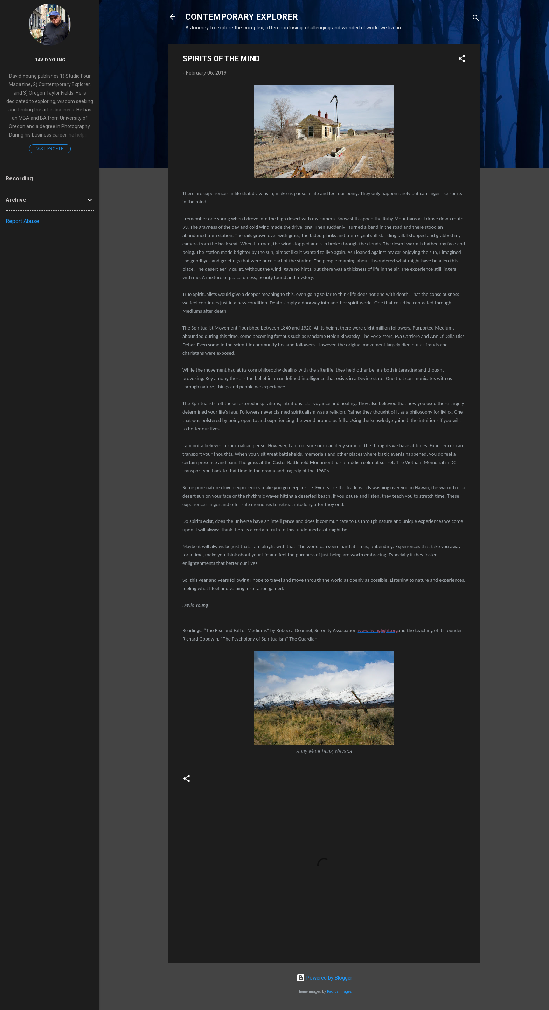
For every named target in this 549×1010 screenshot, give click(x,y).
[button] (462, 59)
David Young (49, 59)
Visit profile (49, 148)
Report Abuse (22, 221)
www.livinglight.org (378, 630)
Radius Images (339, 991)
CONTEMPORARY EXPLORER (241, 17)
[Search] (476, 19)
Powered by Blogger (324, 978)
